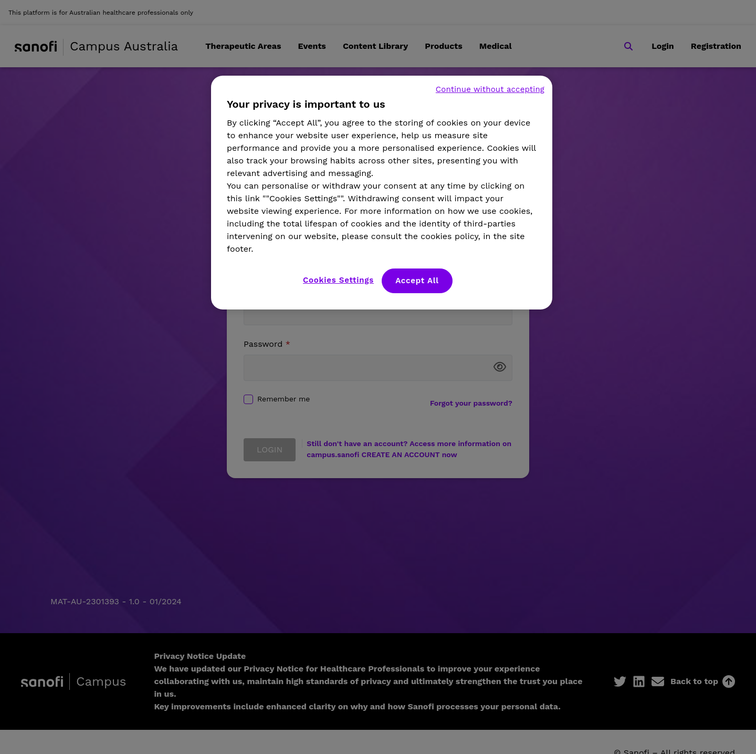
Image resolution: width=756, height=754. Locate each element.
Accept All (417, 280)
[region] (381, 192)
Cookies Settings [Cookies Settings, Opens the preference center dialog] (338, 280)
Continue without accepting (490, 89)
